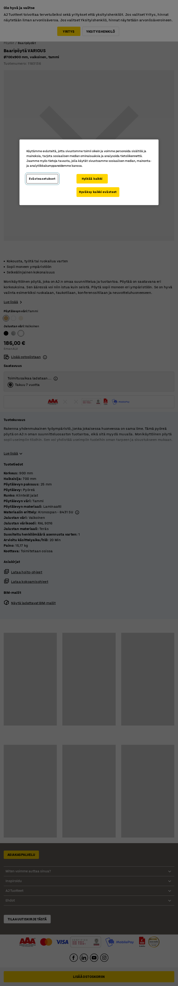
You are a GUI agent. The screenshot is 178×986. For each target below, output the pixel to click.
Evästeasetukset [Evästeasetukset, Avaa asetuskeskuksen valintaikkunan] (42, 179)
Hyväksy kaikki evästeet (98, 192)
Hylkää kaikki (92, 179)
